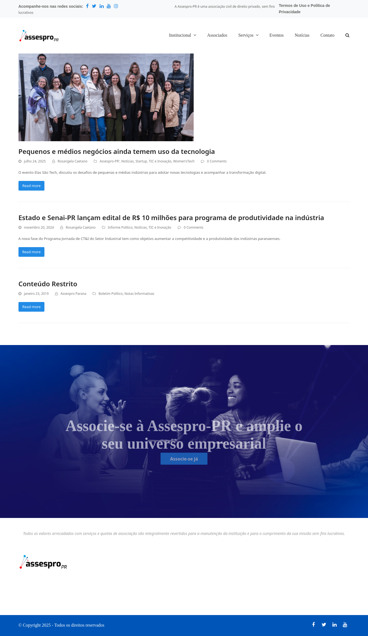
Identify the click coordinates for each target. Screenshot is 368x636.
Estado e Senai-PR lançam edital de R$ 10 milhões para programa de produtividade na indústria (171, 217)
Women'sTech (183, 161)
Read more (31, 185)
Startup (141, 161)
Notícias (127, 161)
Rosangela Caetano (72, 161)
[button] (347, 35)
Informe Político (120, 227)
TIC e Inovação (160, 161)
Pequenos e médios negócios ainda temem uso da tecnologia (116, 151)
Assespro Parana (73, 293)
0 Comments (216, 161)
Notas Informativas (139, 293)
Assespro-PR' (109, 161)
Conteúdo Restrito (47, 283)
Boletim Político (110, 293)
